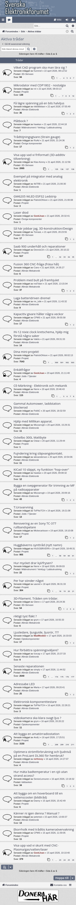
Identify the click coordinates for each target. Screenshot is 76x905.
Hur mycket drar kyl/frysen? (33, 563)
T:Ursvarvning (23, 507)
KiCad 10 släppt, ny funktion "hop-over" (41, 470)
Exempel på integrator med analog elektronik (38, 178)
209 (61, 744)
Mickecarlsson (41, 531)
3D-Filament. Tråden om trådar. (36, 599)
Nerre (37, 389)
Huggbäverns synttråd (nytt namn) (38, 545)
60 (69, 556)
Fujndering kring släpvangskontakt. (38, 453)
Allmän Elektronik (30, 110)
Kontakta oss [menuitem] (58, 885)
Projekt (25, 92)
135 (56, 169)
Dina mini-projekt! (26, 352)
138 (72, 169)
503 (72, 362)
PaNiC (37, 411)
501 (61, 362)
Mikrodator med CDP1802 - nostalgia (40, 85)
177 (72, 677)
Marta (37, 687)
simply (37, 670)
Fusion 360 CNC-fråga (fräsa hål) (36, 264)
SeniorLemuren (41, 779)
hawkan (38, 124)
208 (56, 744)
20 (69, 591)
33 (64, 257)
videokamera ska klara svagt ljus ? (37, 718)
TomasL (38, 232)
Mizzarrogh (39, 425)
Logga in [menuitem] (68, 20)
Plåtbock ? (21, 121)
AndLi (37, 737)
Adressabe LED (24, 684)
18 (60, 591)
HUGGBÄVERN (42, 549)
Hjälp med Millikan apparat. (33, 421)
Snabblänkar (4, 20)
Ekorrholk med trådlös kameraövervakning (44, 830)
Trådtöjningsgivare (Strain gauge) (37, 137)
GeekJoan (39, 216)
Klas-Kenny (39, 162)
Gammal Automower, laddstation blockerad (37, 406)
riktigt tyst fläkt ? (25, 616)
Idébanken (27, 782)
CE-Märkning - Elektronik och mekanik (40, 386)
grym (36, 620)
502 (67, 362)
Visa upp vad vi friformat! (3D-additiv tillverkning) (39, 157)
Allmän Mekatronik (31, 271)
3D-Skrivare (27, 74)
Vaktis (37, 339)
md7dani (38, 284)
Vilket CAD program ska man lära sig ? (40, 68)
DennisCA (39, 250)
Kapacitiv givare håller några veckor (38, 314)
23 (60, 860)
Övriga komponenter (32, 143)
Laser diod (21, 213)
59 (64, 556)
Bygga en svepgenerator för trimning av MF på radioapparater (44, 487)
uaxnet (37, 584)
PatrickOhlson (41, 200)
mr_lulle (38, 301)
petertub (38, 817)
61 (73, 556)
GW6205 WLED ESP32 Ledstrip (35, 196)
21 (73, 591)
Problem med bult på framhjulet (36, 280)
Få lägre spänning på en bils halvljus (39, 103)
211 (72, 744)
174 (56, 677)
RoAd (37, 140)
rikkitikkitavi (39, 107)
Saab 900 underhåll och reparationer (39, 247)
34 (69, 257)
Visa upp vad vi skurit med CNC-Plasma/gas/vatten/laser (36, 847)
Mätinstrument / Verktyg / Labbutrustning (42, 127)
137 (67, 169)
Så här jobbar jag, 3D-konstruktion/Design (43, 229)
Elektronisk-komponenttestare (35, 702)
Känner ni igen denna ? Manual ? (36, 813)
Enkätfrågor (22, 370)
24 (64, 860)
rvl (35, 89)
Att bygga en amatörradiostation (37, 734)
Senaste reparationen (29, 666)
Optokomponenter (31, 639)
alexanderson (40, 457)
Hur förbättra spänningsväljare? (36, 650)
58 (60, 556)
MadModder (40, 636)
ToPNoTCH (39, 511)
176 (67, 677)
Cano (36, 267)
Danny (37, 801)
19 (64, 591)
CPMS (37, 318)
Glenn (37, 602)
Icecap (37, 654)
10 (73, 96)
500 (56, 362)
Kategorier (10, 20)
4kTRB (37, 184)
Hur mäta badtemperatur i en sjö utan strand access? (40, 774)
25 (69, 860)
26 (73, 860)
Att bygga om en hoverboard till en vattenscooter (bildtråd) (38, 795)
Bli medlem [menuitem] (74, 20)
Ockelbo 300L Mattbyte (30, 438)
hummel (38, 71)
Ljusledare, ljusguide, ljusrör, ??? (36, 632)
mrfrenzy (38, 759)
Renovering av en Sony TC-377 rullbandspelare (35, 525)
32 (60, 257)
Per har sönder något (29, 581)
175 (61, 677)
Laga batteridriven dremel (32, 298)
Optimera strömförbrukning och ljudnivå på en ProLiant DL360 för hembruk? (42, 754)
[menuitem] (57, 20)
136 (61, 169)
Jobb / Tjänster (29, 376)
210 (67, 744)
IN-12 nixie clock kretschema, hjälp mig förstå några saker (41, 334)
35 (73, 257)
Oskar (37, 441)
